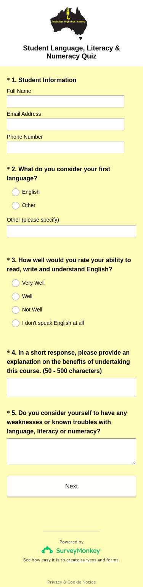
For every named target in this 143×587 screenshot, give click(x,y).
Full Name (19, 91)
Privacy (54, 568)
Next (71, 472)
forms (112, 546)
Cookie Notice (81, 568)
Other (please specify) (33, 220)
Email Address (24, 114)
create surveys (81, 546)
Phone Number (25, 137)
